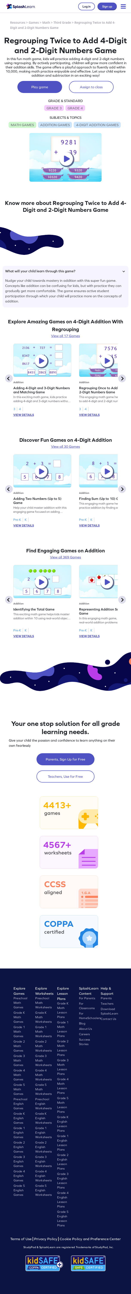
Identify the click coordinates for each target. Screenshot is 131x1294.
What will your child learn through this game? (65, 271)
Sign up (107, 6)
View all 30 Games (65, 446)
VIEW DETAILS (23, 415)
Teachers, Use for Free (65, 776)
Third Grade (62, 22)
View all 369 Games (65, 557)
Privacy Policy (45, 1239)
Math (46, 22)
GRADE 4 (75, 108)
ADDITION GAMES (55, 125)
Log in (86, 6)
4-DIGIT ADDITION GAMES (97, 125)
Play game (39, 87)
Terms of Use (21, 1239)
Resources (17, 22)
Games (34, 22)
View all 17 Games (65, 336)
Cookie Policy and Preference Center (90, 1239)
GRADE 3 (54, 108)
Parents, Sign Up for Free (65, 759)
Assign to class (91, 87)
